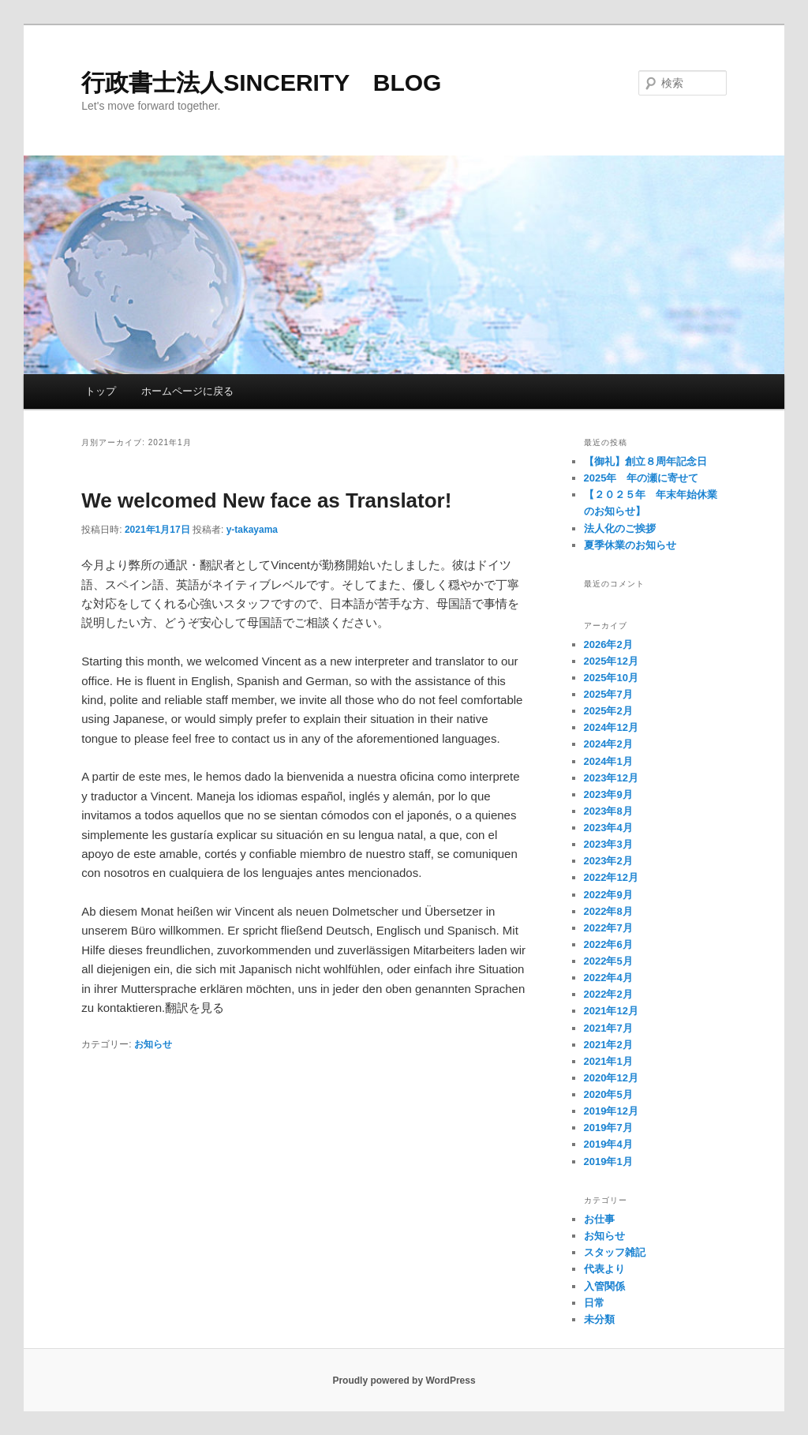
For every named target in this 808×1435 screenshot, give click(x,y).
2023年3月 (608, 844)
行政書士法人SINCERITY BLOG (261, 82)
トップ (100, 391)
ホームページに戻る (187, 391)
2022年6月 (608, 944)
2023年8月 (608, 811)
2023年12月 (611, 778)
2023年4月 (608, 828)
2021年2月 (608, 1045)
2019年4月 (608, 1144)
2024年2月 (608, 744)
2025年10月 (611, 678)
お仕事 (599, 1219)
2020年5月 (608, 1094)
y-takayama (252, 529)
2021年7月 (608, 1028)
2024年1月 (608, 761)
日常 (594, 1303)
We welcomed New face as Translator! (266, 500)
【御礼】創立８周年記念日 (645, 461)
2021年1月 (608, 1061)
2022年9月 (608, 895)
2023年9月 (608, 794)
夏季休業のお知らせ (630, 545)
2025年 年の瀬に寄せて (641, 478)
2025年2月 (608, 711)
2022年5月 (608, 961)
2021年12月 (611, 1011)
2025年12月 (611, 661)
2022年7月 (608, 928)
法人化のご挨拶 (620, 528)
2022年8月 (608, 911)
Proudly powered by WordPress (403, 1380)
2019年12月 (611, 1111)
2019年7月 (608, 1127)
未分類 (599, 1319)
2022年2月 (608, 994)
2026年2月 (608, 644)
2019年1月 (608, 1161)
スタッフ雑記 (614, 1252)
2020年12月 (611, 1078)
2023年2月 (608, 861)
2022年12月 (611, 877)
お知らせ (153, 1044)
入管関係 (604, 1286)
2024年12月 (611, 727)
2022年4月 (608, 978)
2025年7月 (608, 694)
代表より (604, 1269)
